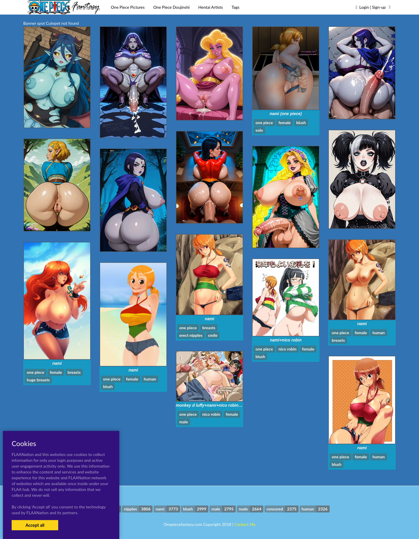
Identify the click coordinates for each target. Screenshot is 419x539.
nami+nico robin (286, 340)
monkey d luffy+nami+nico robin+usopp (214, 405)
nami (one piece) (286, 113)
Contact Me (244, 524)
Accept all (34, 525)
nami (209, 318)
